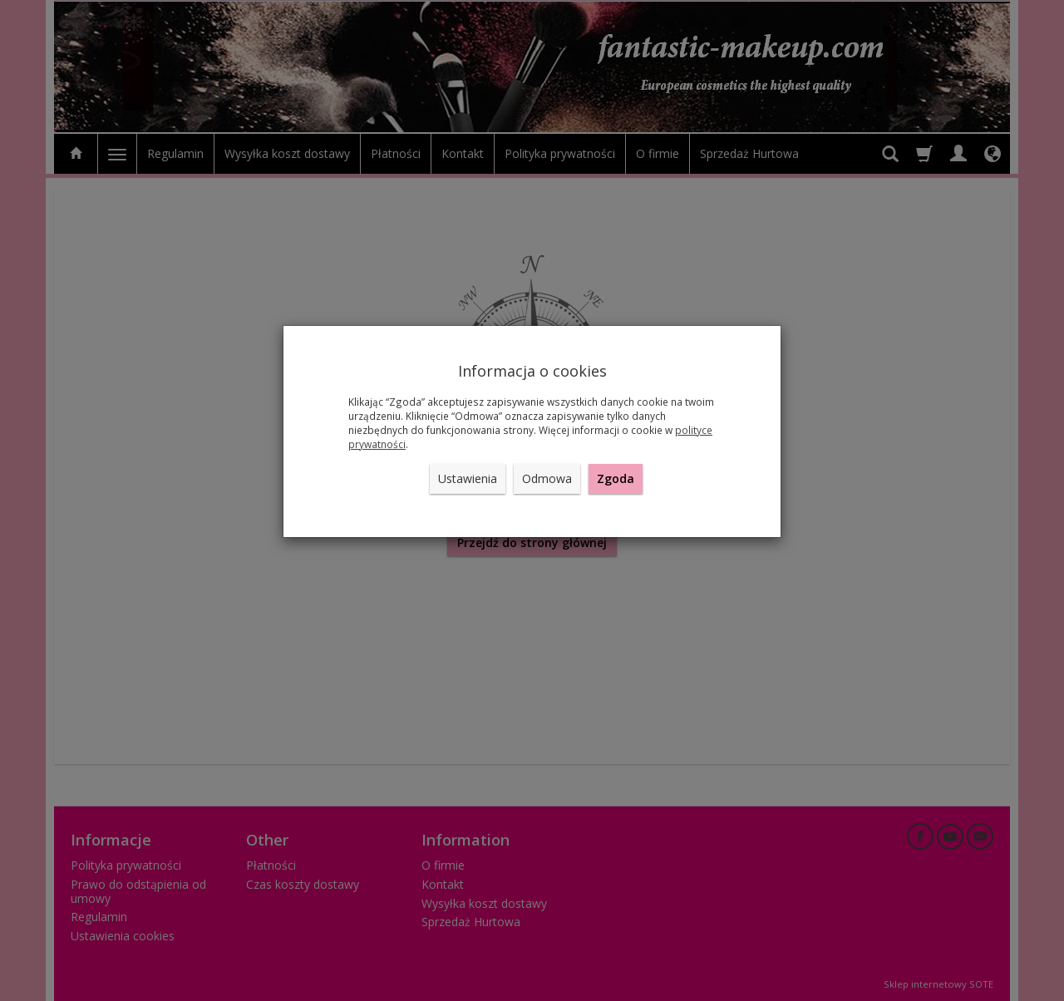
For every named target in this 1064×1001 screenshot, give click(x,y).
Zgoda (615, 478)
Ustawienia (467, 478)
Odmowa (547, 478)
